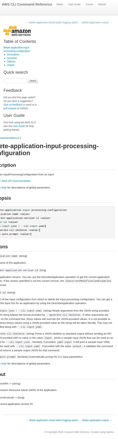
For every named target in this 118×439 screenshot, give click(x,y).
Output (10, 65)
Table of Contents (19, 41)
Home (60, 4)
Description (13, 54)
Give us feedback (12, 104)
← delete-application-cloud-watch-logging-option (52, 22)
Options (11, 61)
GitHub (102, 4)
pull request (9, 108)
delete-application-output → (97, 22)
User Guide (74, 4)
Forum (89, 4)
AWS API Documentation (16, 180)
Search (33, 81)
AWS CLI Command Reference (27, 4)
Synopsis (12, 58)
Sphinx (110, 432)
